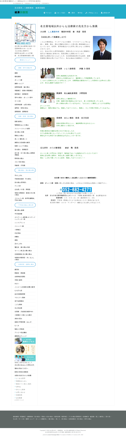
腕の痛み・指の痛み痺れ (26, 170)
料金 (80, 13)
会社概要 (19, 398)
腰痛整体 (30, 416)
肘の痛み (80, 419)
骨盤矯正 (23, 416)
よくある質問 (20, 378)
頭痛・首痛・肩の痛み (25, 116)
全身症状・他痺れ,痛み (26, 264)
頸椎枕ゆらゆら (21, 381)
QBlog (18, 386)
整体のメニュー (25, 60)
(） (21, 182)
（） (24, 322)
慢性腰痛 (16, 416)
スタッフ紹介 (60, 13)
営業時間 (19, 395)
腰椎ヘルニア (30, 419)
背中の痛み (88, 419)
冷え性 (15, 419)
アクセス (48, 13)
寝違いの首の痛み (47, 416)
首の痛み (37, 416)
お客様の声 (105, 13)
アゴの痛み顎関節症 (75, 416)
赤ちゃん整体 (20, 389)
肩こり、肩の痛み (61, 419)
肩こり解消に (100, 416)
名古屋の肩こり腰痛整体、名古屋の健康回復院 (62, 430)
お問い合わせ (20, 392)
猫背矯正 (64, 416)
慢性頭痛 (57, 416)
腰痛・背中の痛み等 (25, 68)
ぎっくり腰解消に (41, 419)
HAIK (82, 434)
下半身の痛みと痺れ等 (25, 205)
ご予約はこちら (91, 13)
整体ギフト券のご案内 (23, 384)
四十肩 (108, 416)
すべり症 (22, 419)
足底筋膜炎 (72, 419)
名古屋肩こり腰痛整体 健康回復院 (30, 8)
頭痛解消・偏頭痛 (88, 416)
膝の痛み (51, 419)
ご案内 (71, 13)
